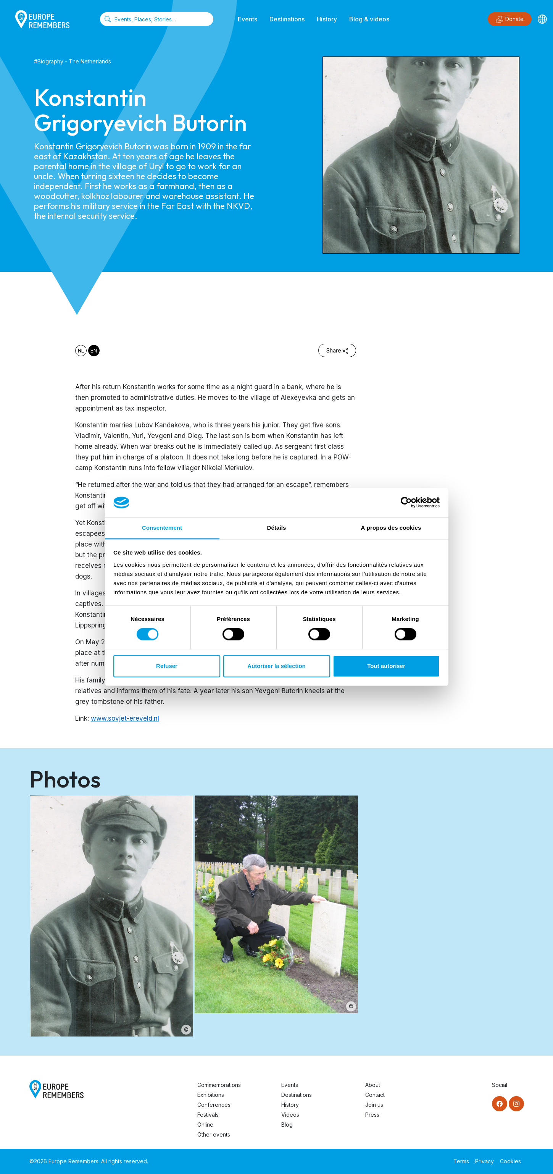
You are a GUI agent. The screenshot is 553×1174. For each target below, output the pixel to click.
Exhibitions (210, 1095)
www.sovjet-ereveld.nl (125, 718)
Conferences (214, 1104)
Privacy (484, 1161)
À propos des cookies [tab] (391, 527)
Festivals (208, 1114)
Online (205, 1124)
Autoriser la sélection (276, 666)
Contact (375, 1095)
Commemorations (219, 1085)
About (372, 1085)
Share (337, 350)
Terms (461, 1161)
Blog (287, 1124)
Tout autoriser (386, 666)
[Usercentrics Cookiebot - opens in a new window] (406, 502)
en (93, 350)
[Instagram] (516, 1103)
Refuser (166, 666)
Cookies (510, 1161)
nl (81, 350)
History (327, 19)
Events (247, 19)
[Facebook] (499, 1103)
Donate (510, 19)
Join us (374, 1104)
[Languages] (542, 19)
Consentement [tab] (162, 527)
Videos (290, 1114)
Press (372, 1114)
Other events (213, 1134)
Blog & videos (369, 19)
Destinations (287, 19)
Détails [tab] (276, 527)
